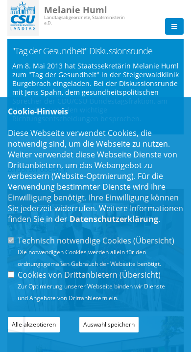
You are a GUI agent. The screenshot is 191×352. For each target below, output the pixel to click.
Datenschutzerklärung (114, 219)
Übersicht (154, 240)
